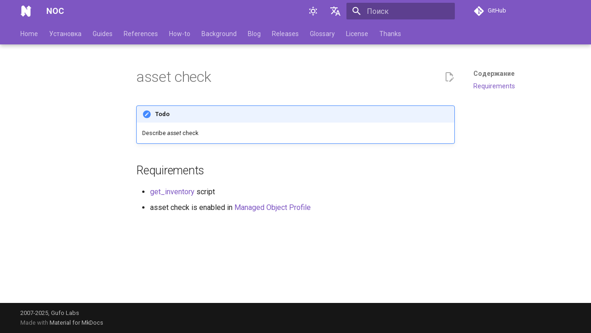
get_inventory (172, 191)
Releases (285, 33)
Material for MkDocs (76, 322)
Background (219, 33)
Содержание (494, 73)
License (357, 33)
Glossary (322, 33)
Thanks (390, 33)
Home (29, 33)
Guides (103, 33)
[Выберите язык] (335, 11)
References (141, 33)
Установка (65, 33)
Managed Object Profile (272, 207)
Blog (254, 33)
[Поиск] (400, 11)
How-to (179, 33)
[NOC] (26, 11)
